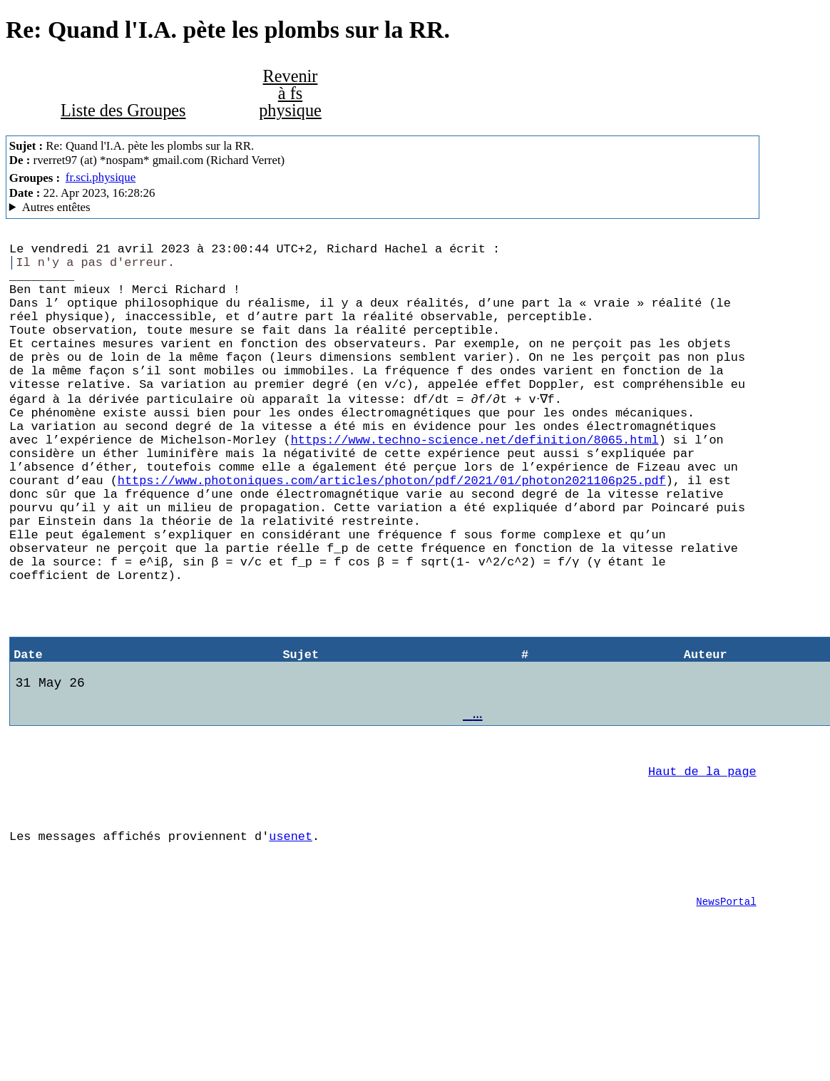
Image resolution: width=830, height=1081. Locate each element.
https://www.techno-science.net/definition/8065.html (475, 480)
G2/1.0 (383, 207)
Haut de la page (702, 867)
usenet (290, 941)
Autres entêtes (56, 207)
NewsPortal (726, 1015)
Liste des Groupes (123, 110)
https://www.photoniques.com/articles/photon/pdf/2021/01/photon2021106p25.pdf (392, 529)
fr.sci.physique (100, 177)
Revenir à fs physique (290, 93)
